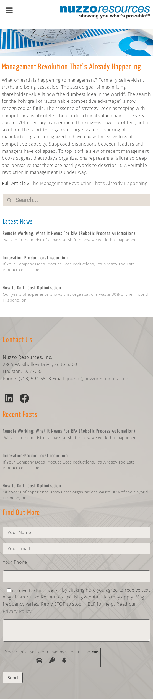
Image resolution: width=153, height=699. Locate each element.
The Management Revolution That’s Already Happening (89, 183)
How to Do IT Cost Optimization (32, 288)
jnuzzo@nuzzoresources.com (97, 378)
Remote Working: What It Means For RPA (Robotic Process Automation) (69, 233)
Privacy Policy (17, 611)
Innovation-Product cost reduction (35, 258)
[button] (9, 398)
